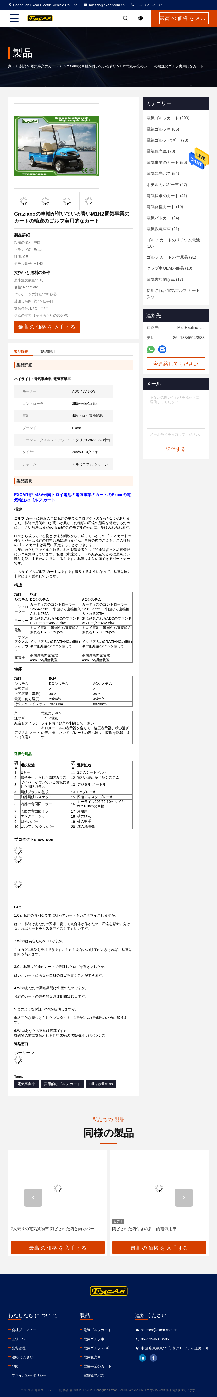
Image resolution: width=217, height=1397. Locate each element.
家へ (11, 66)
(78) (167, 140)
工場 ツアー (21, 1339)
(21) (163, 229)
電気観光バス (93, 1375)
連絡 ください (23, 1357)
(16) (173, 243)
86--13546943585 (147, 5)
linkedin (142, 1358)
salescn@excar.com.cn (104, 5)
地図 (15, 1366)
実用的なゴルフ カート (62, 1084)
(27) (167, 185)
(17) (165, 279)
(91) (171, 257)
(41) (167, 196)
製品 (22, 66)
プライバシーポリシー (29, 1375)
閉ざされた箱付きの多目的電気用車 (144, 1229)
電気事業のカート (45, 66)
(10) (169, 268)
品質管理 (19, 1348)
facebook (153, 1358)
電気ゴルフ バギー (98, 1348)
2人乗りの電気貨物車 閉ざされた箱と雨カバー (52, 1229)
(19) (165, 207)
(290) (168, 118)
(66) (163, 129)
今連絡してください (175, 364)
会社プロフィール (26, 1330)
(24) (163, 218)
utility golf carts (101, 1084)
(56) (167, 162)
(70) (161, 151)
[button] (33, 1198)
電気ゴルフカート (97, 1330)
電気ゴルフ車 (93, 1339)
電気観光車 (92, 1357)
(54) (163, 173)
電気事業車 (26, 1084)
